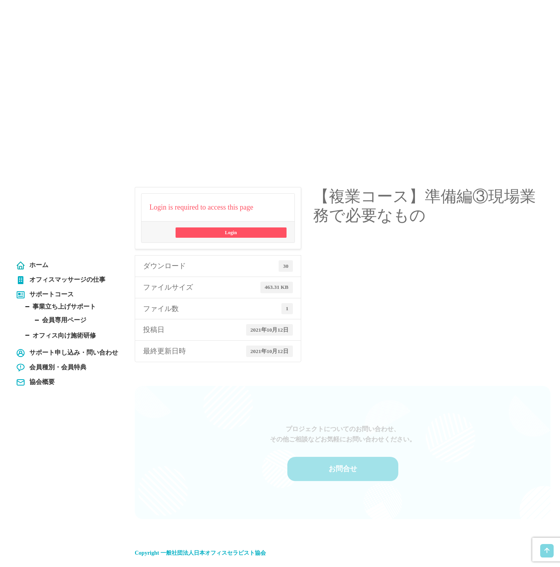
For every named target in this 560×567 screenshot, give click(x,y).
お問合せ (343, 465)
